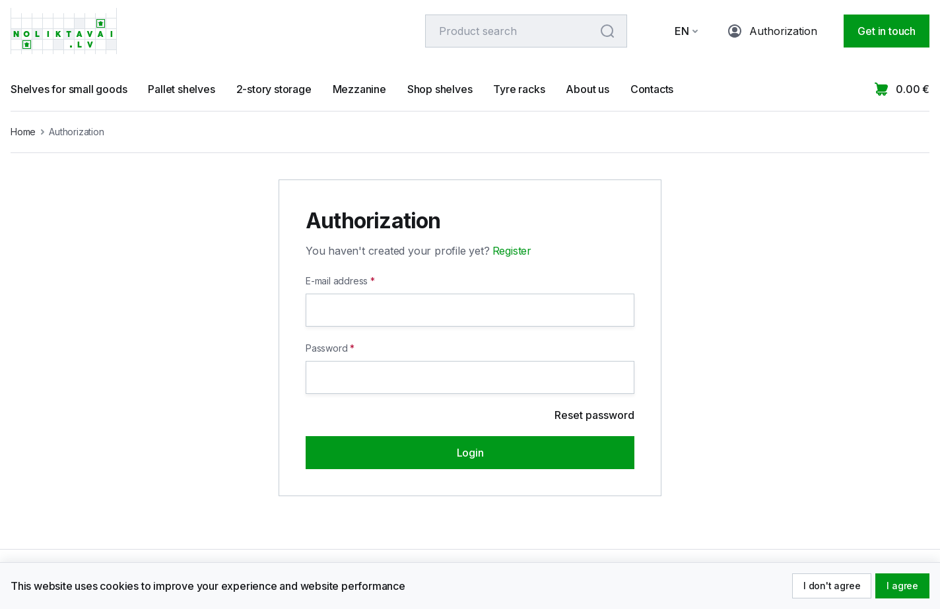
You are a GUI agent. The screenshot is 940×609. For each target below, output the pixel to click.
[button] (678, 31)
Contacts (651, 89)
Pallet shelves (181, 89)
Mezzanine (359, 89)
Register (511, 250)
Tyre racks (519, 89)
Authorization (772, 31)
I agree (902, 585)
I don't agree (831, 585)
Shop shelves (440, 89)
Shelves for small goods (69, 89)
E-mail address (337, 280)
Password (326, 348)
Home (23, 131)
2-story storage (274, 89)
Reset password (594, 415)
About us (587, 89)
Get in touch (886, 31)
